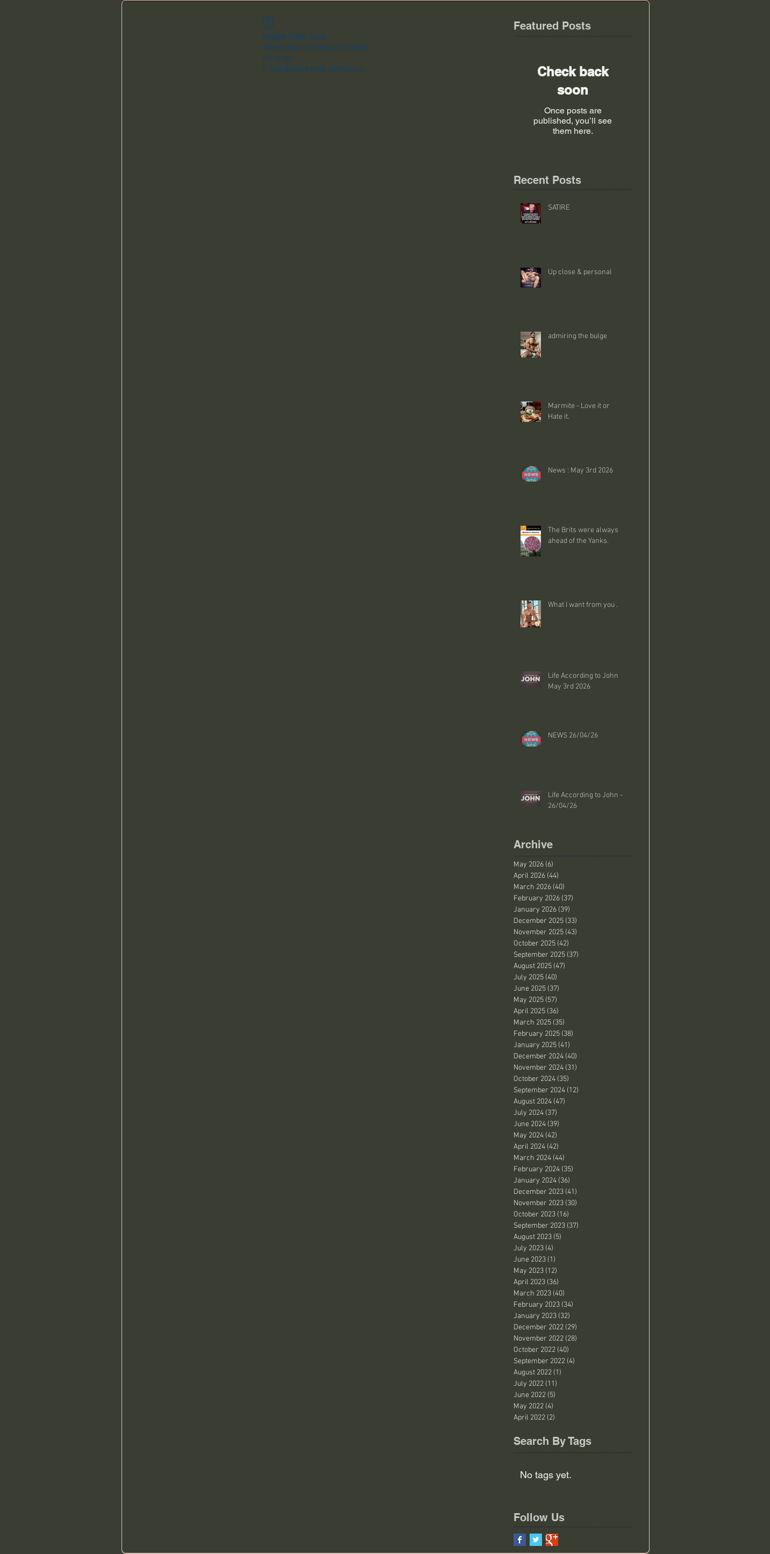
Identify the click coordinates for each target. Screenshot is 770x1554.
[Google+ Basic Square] (552, 1540)
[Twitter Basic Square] (536, 1540)
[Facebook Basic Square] (520, 1540)
